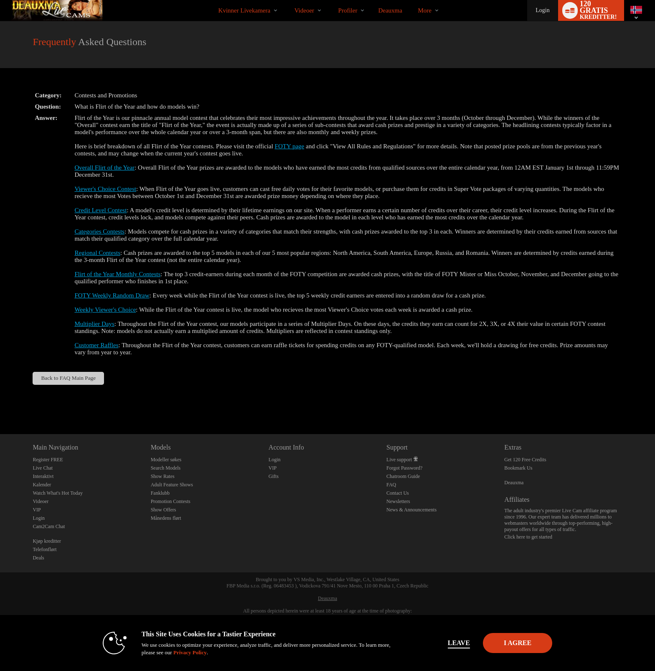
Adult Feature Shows (172, 485)
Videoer (304, 10)
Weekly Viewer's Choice (105, 309)
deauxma (390, 10)
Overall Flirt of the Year (104, 167)
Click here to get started (528, 537)
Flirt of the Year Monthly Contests (117, 274)
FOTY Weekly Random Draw (111, 295)
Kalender (42, 485)
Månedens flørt (166, 518)
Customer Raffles (96, 345)
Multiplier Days (94, 323)
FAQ (391, 485)
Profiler (348, 10)
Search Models (166, 468)
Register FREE (48, 460)
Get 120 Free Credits (525, 460)
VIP (37, 510)
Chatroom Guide (403, 476)
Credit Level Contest (100, 210)
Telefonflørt (44, 549)
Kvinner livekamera (244, 10)
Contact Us (397, 493)
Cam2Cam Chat (49, 526)
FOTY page (290, 146)
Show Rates (163, 476)
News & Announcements (411, 510)
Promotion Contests (170, 501)
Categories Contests (99, 231)
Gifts (274, 476)
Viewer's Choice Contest (105, 189)
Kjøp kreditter (47, 541)
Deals (38, 558)
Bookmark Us (518, 468)
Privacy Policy (175, 652)
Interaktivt (43, 476)
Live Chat (43, 468)
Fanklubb (160, 493)
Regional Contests (97, 252)
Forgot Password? (404, 468)
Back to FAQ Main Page (68, 378)
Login (542, 10)
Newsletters (398, 501)
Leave (444, 642)
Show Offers (163, 510)
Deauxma (513, 482)
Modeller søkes (166, 460)
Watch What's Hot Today (58, 493)
